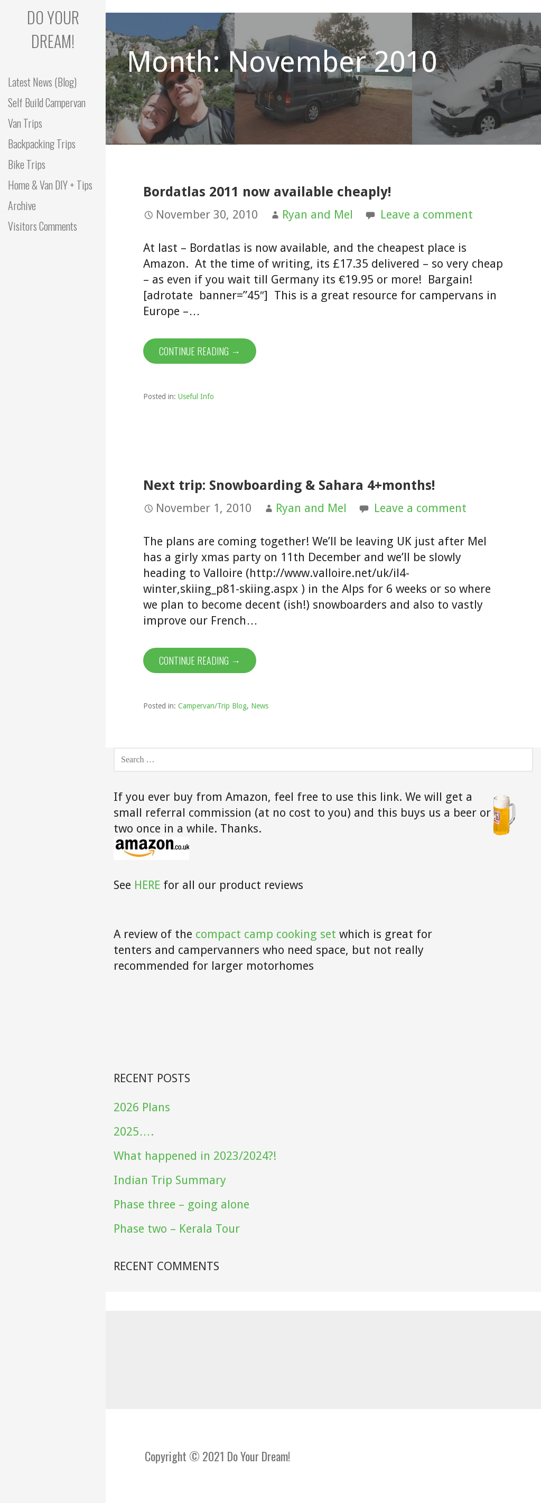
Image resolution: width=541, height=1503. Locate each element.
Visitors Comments (42, 226)
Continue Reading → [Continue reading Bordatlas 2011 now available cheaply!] (199, 351)
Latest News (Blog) (42, 82)
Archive (22, 205)
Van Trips (25, 123)
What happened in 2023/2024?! (195, 1155)
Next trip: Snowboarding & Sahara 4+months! (289, 485)
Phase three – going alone (181, 1204)
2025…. (134, 1131)
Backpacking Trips (42, 144)
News (259, 706)
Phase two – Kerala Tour (177, 1228)
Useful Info (196, 396)
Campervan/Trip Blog (212, 706)
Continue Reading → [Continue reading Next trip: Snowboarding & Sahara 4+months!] (199, 660)
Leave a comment (426, 214)
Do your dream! (53, 29)
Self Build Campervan (47, 102)
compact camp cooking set (265, 934)
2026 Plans (142, 1107)
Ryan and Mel (317, 214)
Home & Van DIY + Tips (50, 185)
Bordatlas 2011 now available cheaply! (267, 192)
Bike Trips (26, 164)
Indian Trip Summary (170, 1180)
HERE (147, 885)
